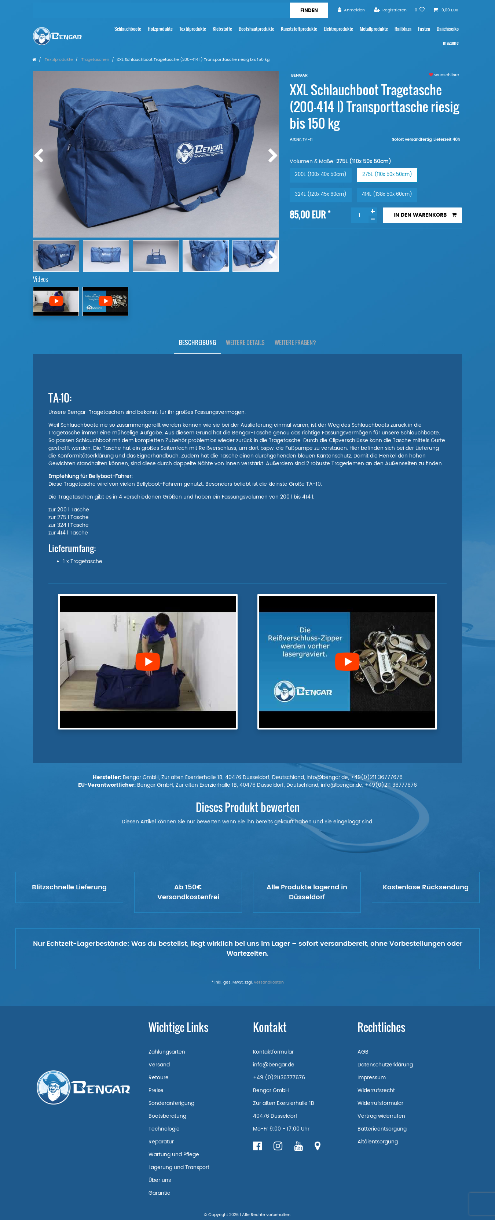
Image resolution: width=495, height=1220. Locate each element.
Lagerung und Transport (178, 1167)
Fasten (424, 28)
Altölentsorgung (378, 1142)
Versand (159, 1065)
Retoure (158, 1077)
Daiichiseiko (448, 28)
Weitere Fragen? (295, 342)
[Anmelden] (351, 10)
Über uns (159, 1180)
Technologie (164, 1129)
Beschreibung (197, 342)
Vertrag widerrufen (381, 1116)
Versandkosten (269, 982)
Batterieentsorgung (382, 1129)
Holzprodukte (160, 28)
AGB (363, 1052)
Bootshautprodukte (256, 28)
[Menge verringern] (372, 219)
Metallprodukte (374, 28)
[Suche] (309, 10)
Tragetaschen (94, 59)
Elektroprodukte (338, 28)
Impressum (372, 1077)
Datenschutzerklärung (385, 1065)
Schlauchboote (127, 28)
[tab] (197, 342)
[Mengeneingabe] (359, 215)
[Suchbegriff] (161, 10)
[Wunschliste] (420, 10)
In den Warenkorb (424, 215)
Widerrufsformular (380, 1103)
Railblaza (403, 28)
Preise (156, 1090)
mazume (451, 42)
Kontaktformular (273, 1052)
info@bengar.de (273, 1065)
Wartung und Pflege (173, 1154)
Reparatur (161, 1142)
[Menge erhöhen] (372, 211)
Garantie (159, 1193)
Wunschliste (444, 75)
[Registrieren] (390, 10)
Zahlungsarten (166, 1052)
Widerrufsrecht (376, 1090)
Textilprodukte (192, 28)
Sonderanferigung (171, 1103)
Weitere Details (245, 342)
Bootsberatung (167, 1116)
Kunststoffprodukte (299, 28)
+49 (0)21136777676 (279, 1077)
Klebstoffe (222, 28)
